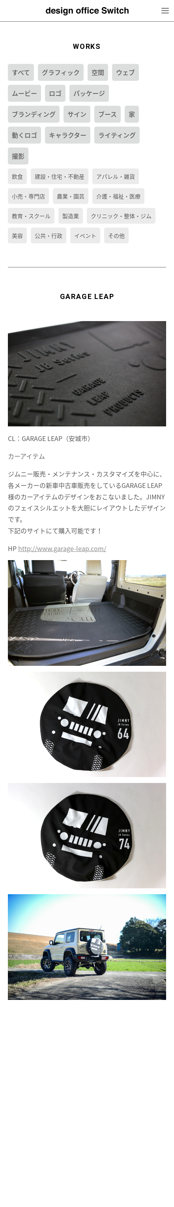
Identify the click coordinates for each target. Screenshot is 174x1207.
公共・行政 (48, 235)
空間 (98, 72)
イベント (85, 235)
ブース (107, 114)
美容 (17, 235)
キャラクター (67, 135)
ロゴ (55, 93)
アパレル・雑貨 (115, 176)
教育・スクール (31, 216)
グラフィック (61, 72)
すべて (21, 72)
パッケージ (89, 93)
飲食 (17, 176)
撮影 (18, 156)
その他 (116, 235)
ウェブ (125, 72)
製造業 (70, 216)
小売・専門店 (28, 196)
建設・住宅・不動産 (59, 176)
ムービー (24, 93)
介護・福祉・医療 (118, 196)
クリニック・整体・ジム (121, 216)
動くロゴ (24, 135)
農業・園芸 (70, 196)
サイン (76, 114)
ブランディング (34, 114)
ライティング (117, 135)
